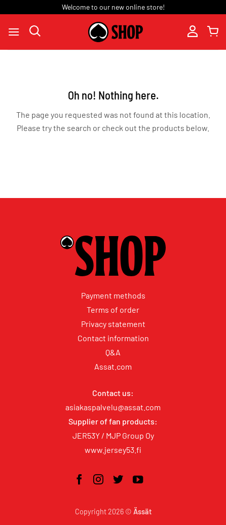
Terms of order (113, 309)
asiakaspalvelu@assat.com (113, 407)
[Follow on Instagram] (98, 480)
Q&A (113, 352)
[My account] (192, 32)
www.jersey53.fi (113, 449)
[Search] (35, 31)
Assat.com (113, 366)
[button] (14, 31)
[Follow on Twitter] (118, 480)
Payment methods (113, 295)
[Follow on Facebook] (79, 480)
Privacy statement (113, 324)
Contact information (113, 338)
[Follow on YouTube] (138, 480)
